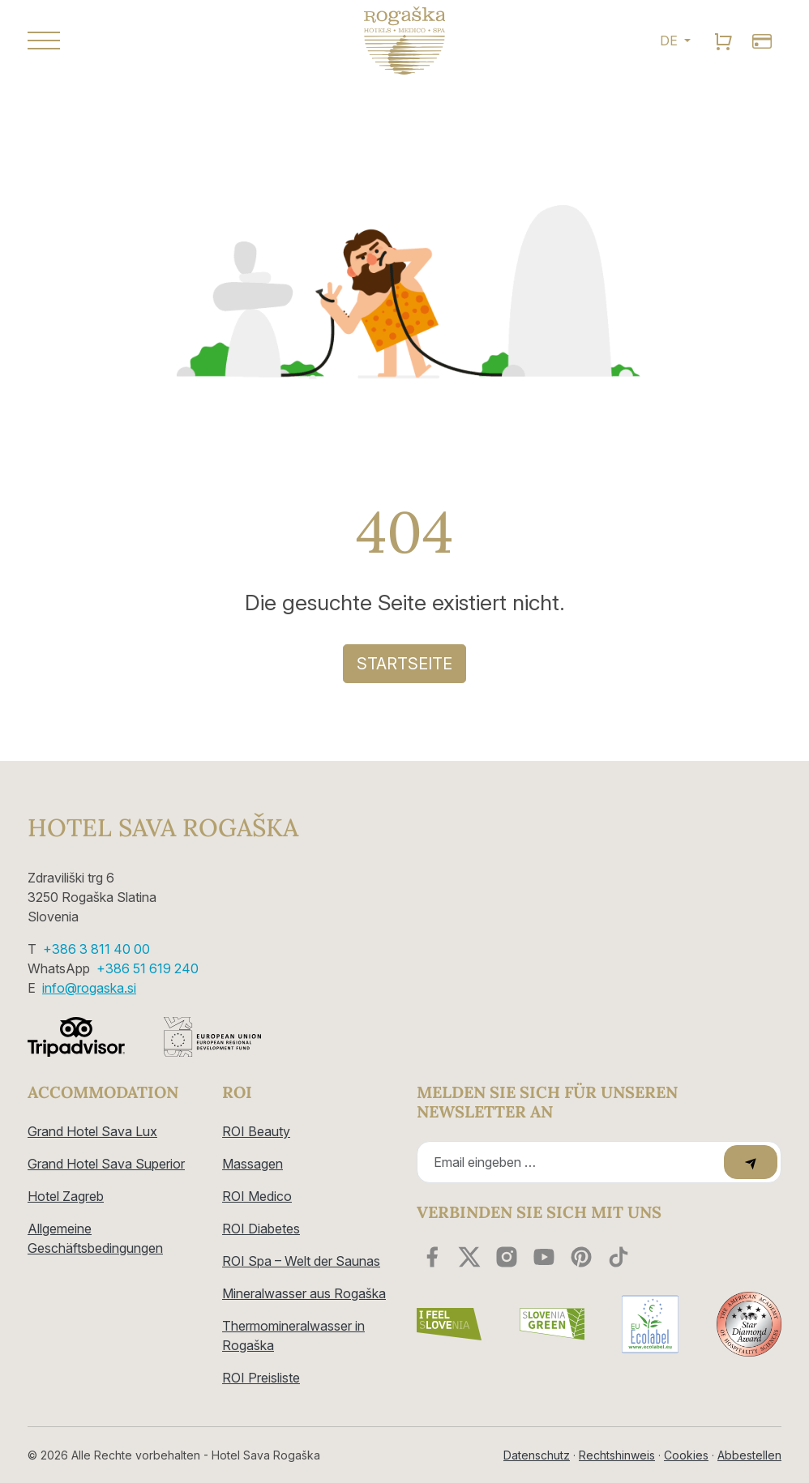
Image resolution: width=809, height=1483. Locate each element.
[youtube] (544, 1257)
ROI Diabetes (261, 1228)
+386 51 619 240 (147, 968)
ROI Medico (257, 1196)
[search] (723, 41)
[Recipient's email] (573, 1162)
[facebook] (432, 1257)
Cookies (686, 1455)
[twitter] (469, 1257)
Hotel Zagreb (66, 1196)
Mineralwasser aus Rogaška (304, 1293)
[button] (145, 40)
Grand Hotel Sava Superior (106, 1164)
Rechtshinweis (617, 1455)
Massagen (252, 1164)
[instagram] (506, 1257)
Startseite (404, 663)
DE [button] (670, 40)
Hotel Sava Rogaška (163, 827)
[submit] (750, 1162)
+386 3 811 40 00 (96, 949)
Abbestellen (749, 1455)
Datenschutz (536, 1455)
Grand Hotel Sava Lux (92, 1131)
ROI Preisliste (261, 1378)
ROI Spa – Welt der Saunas (301, 1261)
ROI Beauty (256, 1131)
